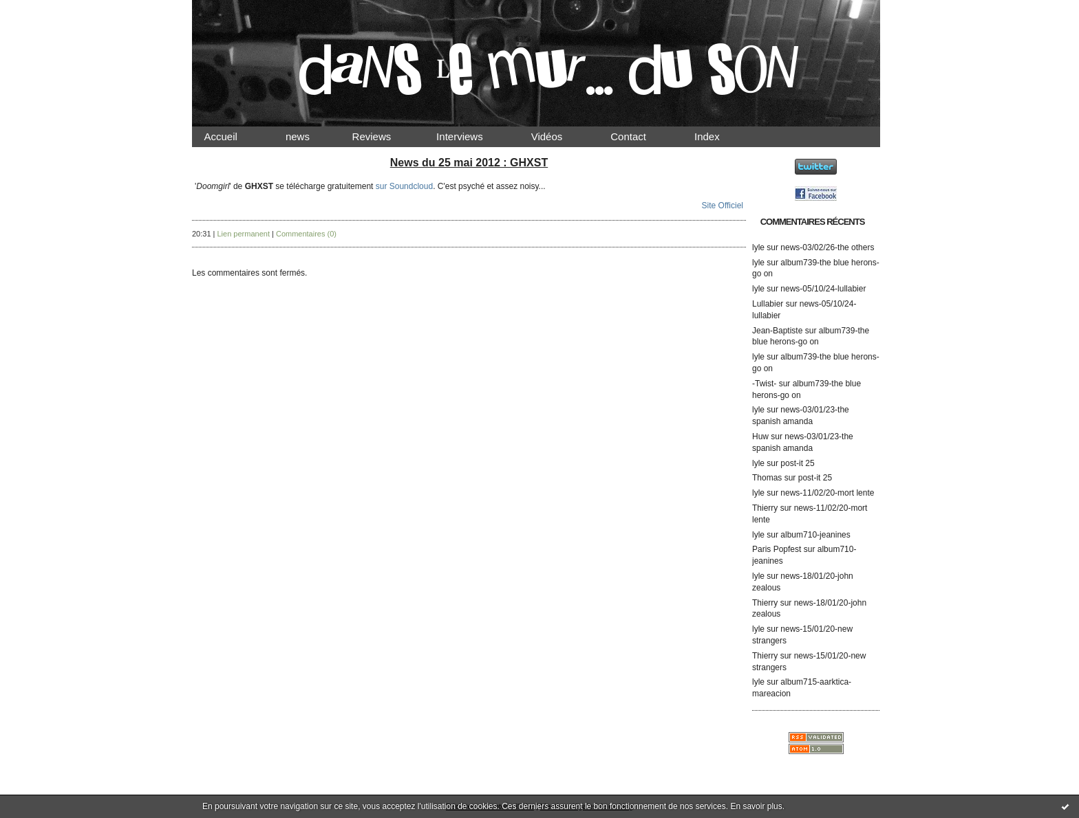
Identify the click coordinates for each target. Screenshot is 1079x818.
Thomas (767, 478)
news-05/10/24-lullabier (823, 289)
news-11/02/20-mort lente (827, 493)
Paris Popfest (776, 549)
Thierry (765, 508)
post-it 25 (797, 463)
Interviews (471, 136)
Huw (760, 436)
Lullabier (767, 304)
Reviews (384, 136)
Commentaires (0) (306, 234)
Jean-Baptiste (777, 330)
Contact (640, 136)
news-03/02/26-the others (827, 247)
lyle (758, 247)
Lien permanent (243, 234)
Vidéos (558, 136)
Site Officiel (722, 205)
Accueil (232, 136)
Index (719, 136)
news (309, 136)
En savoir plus (756, 806)
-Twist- (764, 383)
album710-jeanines (815, 535)
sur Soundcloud (404, 186)
